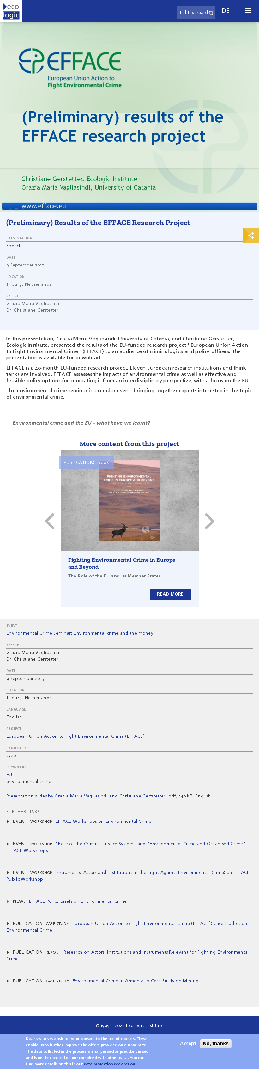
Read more (170, 594)
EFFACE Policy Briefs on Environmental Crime (78, 901)
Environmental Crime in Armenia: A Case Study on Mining (135, 981)
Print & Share (251, 235)
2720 (11, 756)
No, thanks (216, 1043)
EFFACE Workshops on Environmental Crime (103, 821)
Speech (14, 246)
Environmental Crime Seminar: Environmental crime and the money (79, 633)
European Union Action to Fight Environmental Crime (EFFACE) (75, 736)
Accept (188, 1043)
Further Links (23, 812)
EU (9, 775)
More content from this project (130, 443)
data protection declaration (109, 1064)
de (226, 11)
